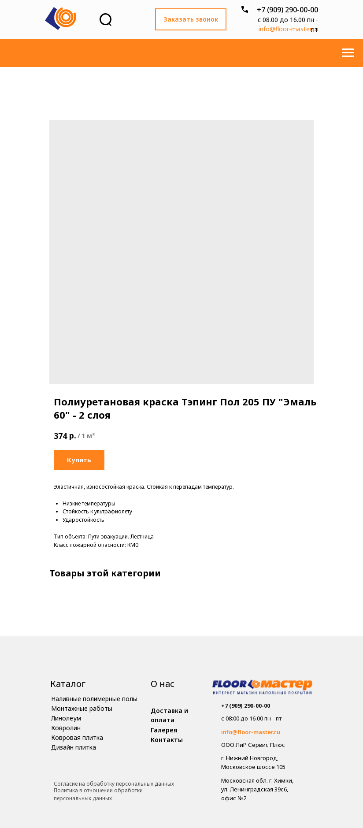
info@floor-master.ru (288, 29)
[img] (262, 688)
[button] (190, 19)
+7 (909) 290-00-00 (287, 10)
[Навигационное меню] (348, 52)
